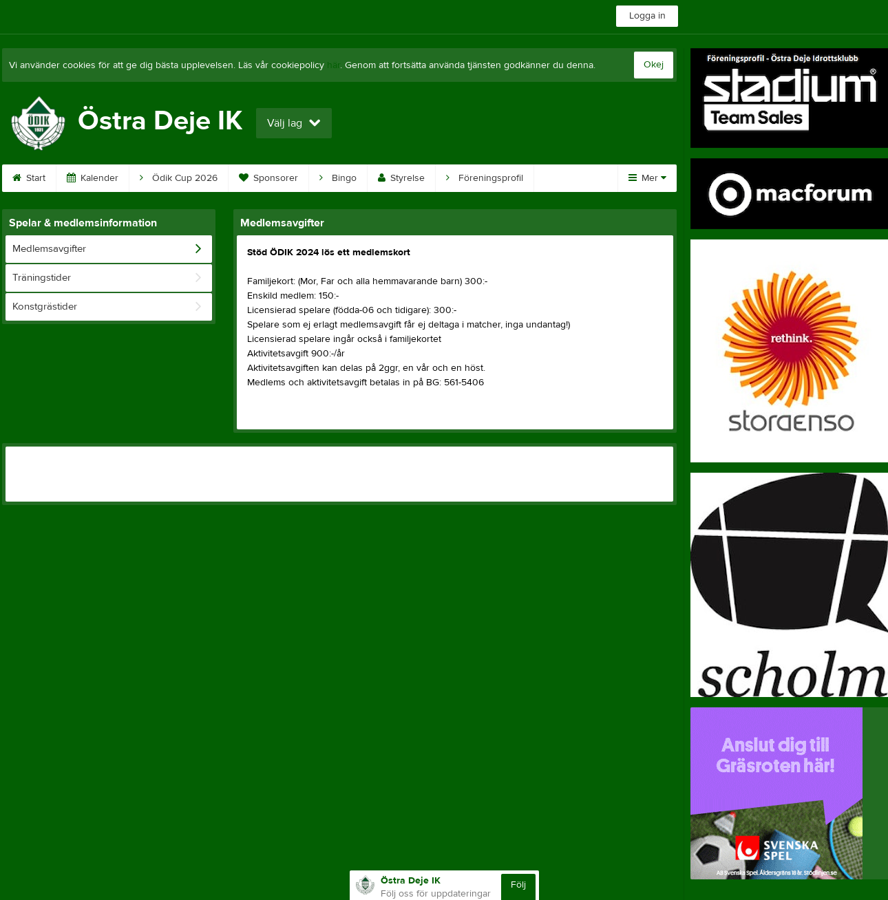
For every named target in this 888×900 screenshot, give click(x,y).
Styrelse (401, 178)
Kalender (92, 178)
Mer (647, 178)
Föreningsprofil (484, 178)
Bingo (338, 178)
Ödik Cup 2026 (179, 178)
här (333, 65)
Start (28, 178)
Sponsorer (268, 178)
